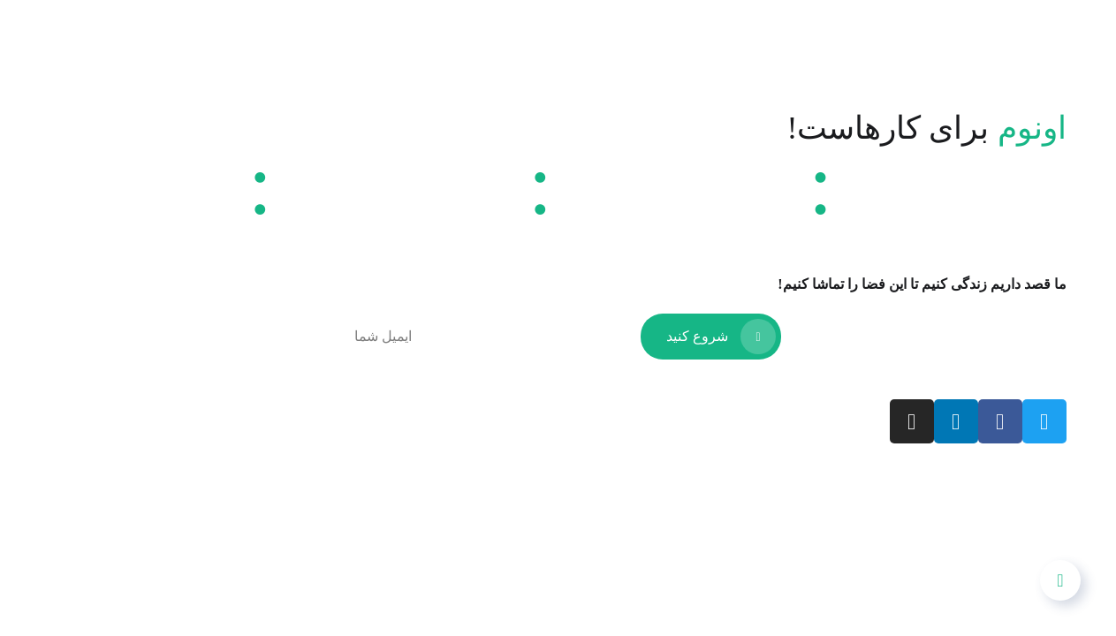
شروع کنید (721, 336)
